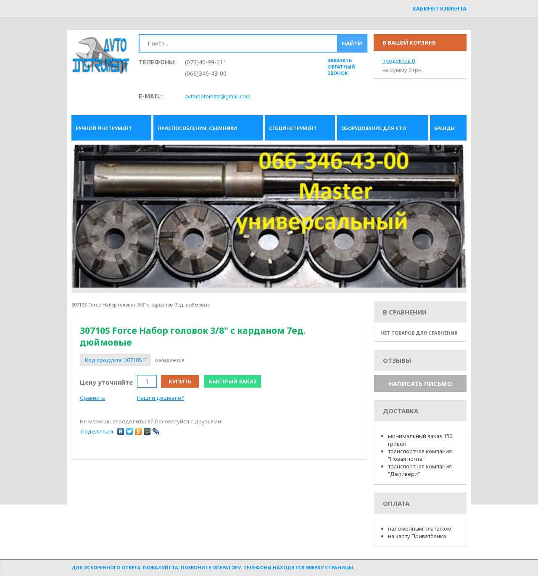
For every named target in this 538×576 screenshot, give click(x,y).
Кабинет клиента (439, 8)
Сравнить (92, 398)
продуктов (398, 60)
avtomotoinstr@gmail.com (218, 96)
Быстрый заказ (232, 381)
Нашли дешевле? (160, 398)
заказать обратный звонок (341, 66)
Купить (180, 381)
